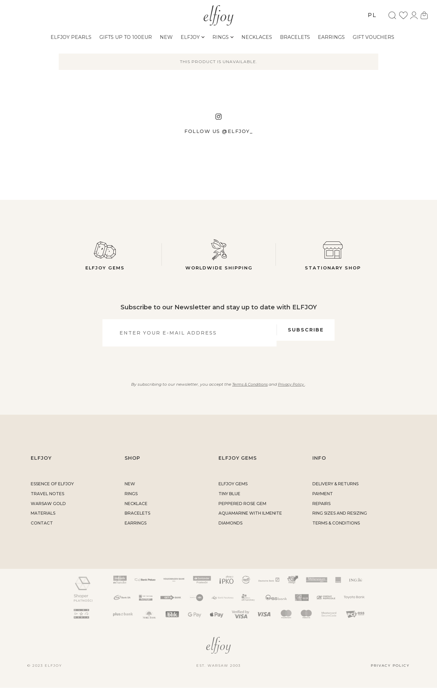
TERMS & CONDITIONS (336, 529)
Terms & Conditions (248, 390)
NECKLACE (136, 509)
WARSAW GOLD (48, 509)
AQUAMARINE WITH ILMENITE (250, 519)
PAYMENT (322, 499)
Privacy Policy (294, 390)
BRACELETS (137, 519)
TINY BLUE (229, 499)
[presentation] (215, 366)
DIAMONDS (230, 529)
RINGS (131, 499)
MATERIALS (43, 519)
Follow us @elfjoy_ (218, 131)
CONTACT (42, 529)
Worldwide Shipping (219, 254)
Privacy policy (390, 671)
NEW (130, 489)
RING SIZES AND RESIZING (339, 519)
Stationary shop (333, 254)
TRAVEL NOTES (47, 499)
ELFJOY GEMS (233, 489)
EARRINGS (135, 529)
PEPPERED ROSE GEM (242, 509)
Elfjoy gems (105, 254)
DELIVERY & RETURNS (335, 489)
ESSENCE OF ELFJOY (52, 489)
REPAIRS (321, 509)
